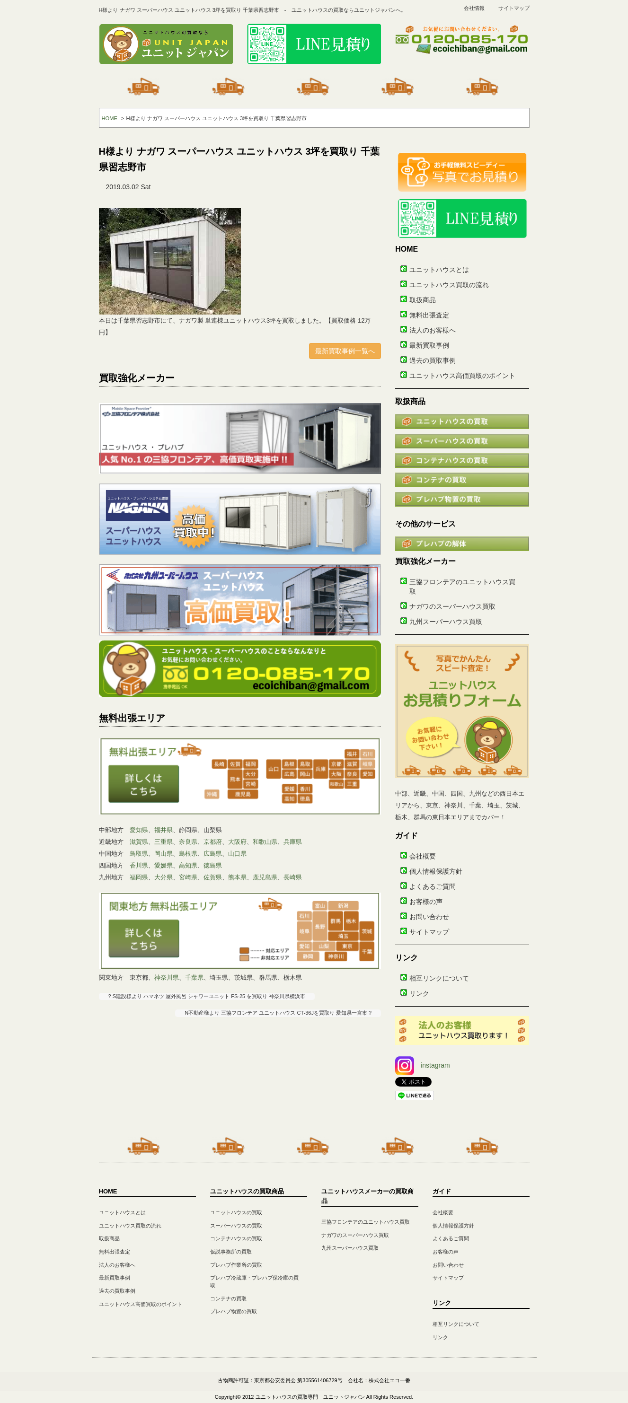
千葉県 (194, 977)
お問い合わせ (429, 917)
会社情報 (474, 8)
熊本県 (237, 877)
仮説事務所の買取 (231, 1251)
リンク (419, 993)
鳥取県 (139, 853)
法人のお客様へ (432, 330)
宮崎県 (188, 877)
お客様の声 (425, 901)
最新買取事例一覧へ (345, 351)
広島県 (212, 853)
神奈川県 (166, 977)
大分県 (163, 877)
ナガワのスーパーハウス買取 (452, 606)
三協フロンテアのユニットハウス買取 (365, 1222)
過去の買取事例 (432, 360)
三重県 (163, 841)
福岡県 (139, 877)
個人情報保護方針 (435, 871)
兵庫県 (292, 841)
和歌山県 (265, 841)
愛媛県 (163, 865)
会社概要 (422, 856)
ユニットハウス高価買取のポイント (462, 375)
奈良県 (188, 841)
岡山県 (163, 853)
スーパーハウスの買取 (236, 1225)
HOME (110, 118)
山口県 (237, 853)
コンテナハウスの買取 (236, 1238)
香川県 (139, 865)
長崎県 (292, 877)
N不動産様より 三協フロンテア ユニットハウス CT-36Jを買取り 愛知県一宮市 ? (278, 1013)
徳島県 (212, 865)
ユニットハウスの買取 (236, 1212)
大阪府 (237, 841)
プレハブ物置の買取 (233, 1311)
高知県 (188, 865)
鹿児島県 (265, 877)
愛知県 (139, 829)
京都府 (212, 841)
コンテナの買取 (228, 1298)
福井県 (163, 829)
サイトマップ (514, 8)
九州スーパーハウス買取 (445, 621)
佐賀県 (212, 877)
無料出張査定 (429, 315)
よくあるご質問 (432, 886)
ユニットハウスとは (439, 269)
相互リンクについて (439, 978)
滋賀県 (139, 841)
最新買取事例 (429, 345)
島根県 (188, 853)
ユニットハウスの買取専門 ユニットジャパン (310, 1397)
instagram (422, 1065)
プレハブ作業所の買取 (236, 1265)
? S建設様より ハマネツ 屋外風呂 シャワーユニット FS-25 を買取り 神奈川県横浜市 (207, 996)
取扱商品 (422, 300)
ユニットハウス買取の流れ (449, 285)
